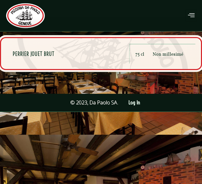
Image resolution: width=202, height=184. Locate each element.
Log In (134, 102)
